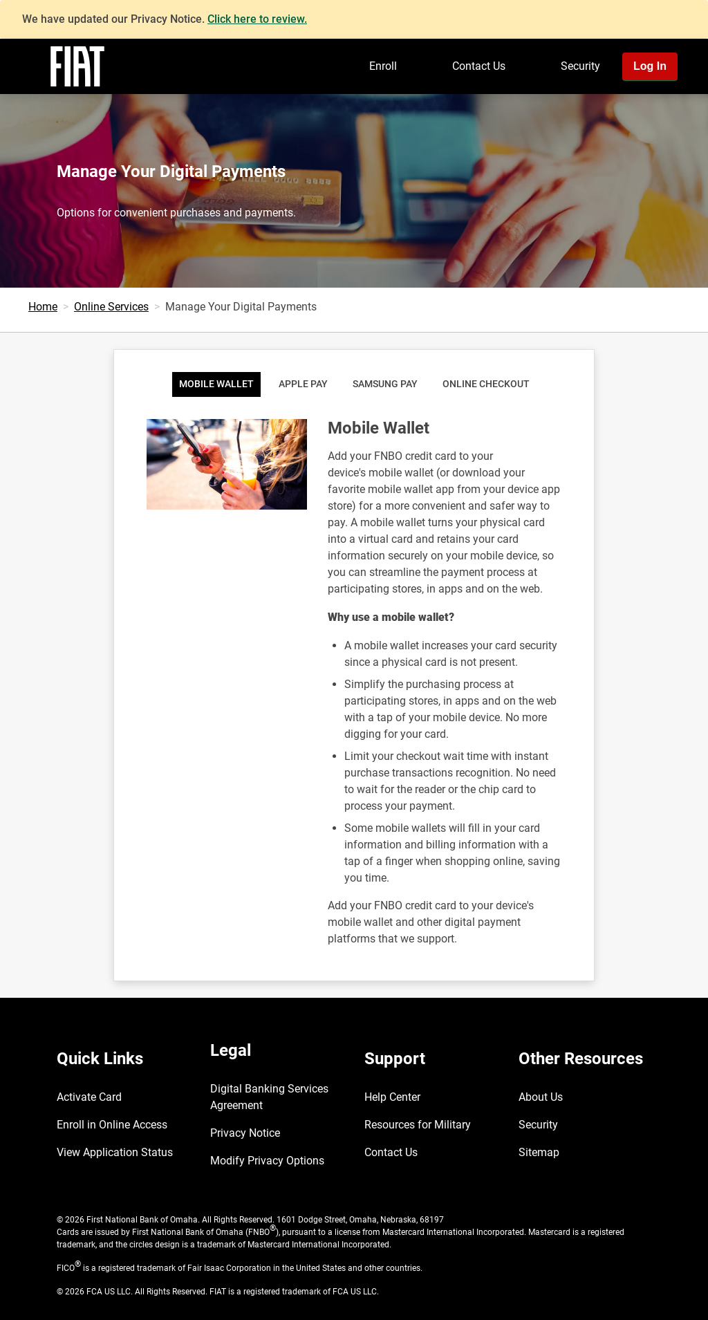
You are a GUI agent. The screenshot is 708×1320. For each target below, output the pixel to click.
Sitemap (539, 1152)
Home (42, 306)
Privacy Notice (245, 1133)
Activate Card (89, 1097)
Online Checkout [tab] (486, 384)
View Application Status (115, 1152)
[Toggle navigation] (693, 105)
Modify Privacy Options (267, 1160)
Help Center (392, 1097)
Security (580, 66)
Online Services (111, 306)
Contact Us (478, 66)
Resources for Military (417, 1124)
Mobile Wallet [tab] (216, 384)
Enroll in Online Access (112, 1124)
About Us (541, 1097)
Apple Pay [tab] (303, 384)
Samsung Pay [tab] (385, 384)
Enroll (383, 66)
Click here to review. (257, 19)
